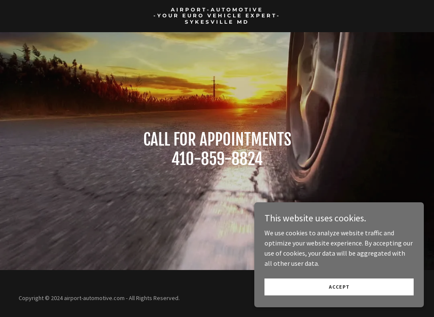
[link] (217, 21)
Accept (339, 287)
